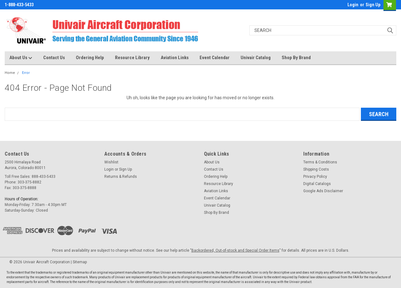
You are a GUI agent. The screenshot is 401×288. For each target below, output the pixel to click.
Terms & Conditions (320, 162)
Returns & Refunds (120, 176)
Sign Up (373, 4)
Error (26, 73)
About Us (20, 58)
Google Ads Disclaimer (323, 191)
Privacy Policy (315, 176)
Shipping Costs (316, 169)
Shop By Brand (296, 57)
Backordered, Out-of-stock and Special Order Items (235, 250)
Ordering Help (90, 57)
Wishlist (111, 162)
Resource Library (132, 57)
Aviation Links (175, 57)
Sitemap (80, 262)
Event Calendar (215, 57)
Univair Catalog (256, 57)
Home (10, 73)
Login (352, 4)
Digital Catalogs (317, 184)
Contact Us (54, 57)
